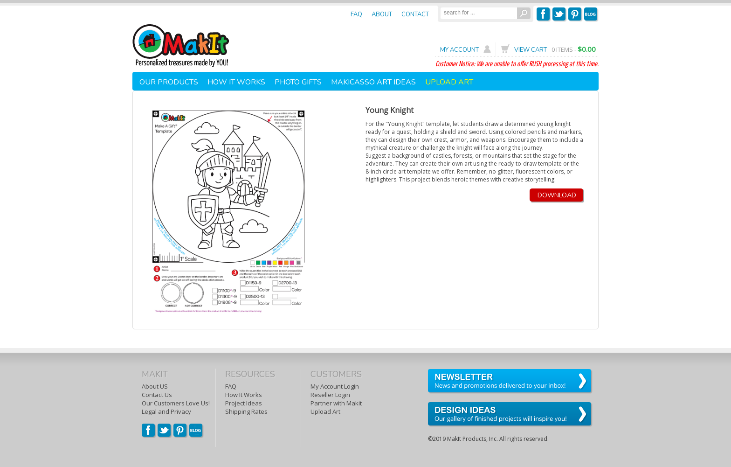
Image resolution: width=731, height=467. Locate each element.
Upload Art (325, 411)
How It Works (243, 394)
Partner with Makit (336, 403)
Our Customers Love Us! (176, 403)
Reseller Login (330, 394)
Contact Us (157, 394)
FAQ (230, 386)
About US (155, 386)
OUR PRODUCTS (168, 82)
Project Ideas (243, 403)
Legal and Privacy (166, 411)
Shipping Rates (246, 411)
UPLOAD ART (449, 82)
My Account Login (334, 386)
